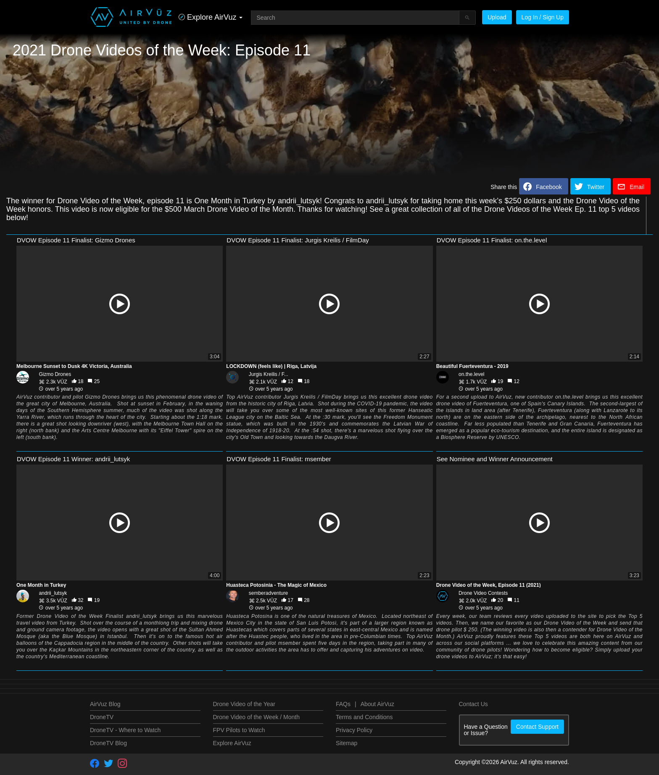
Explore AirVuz (232, 743)
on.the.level (471, 374)
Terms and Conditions (364, 717)
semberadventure (268, 593)
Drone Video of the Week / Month (256, 717)
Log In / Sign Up (543, 17)
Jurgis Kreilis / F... (268, 374)
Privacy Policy (354, 730)
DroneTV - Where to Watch (125, 730)
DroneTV (101, 717)
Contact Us (473, 704)
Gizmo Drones (55, 374)
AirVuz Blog (105, 704)
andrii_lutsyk (53, 593)
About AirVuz (377, 704)
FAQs (343, 704)
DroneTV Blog (108, 743)
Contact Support (537, 726)
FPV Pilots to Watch (239, 730)
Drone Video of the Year (244, 704)
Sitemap (346, 743)
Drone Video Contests (483, 593)
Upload (497, 17)
